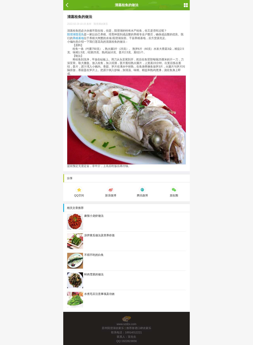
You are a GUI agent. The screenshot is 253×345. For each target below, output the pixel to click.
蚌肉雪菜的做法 (85, 280)
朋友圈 (174, 194)
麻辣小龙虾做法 (85, 222)
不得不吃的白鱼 (85, 261)
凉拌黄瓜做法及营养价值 (91, 241)
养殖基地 (78, 38)
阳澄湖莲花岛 (75, 34)
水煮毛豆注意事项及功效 (91, 300)
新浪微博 (110, 194)
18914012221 (133, 332)
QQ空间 (79, 194)
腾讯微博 (142, 194)
